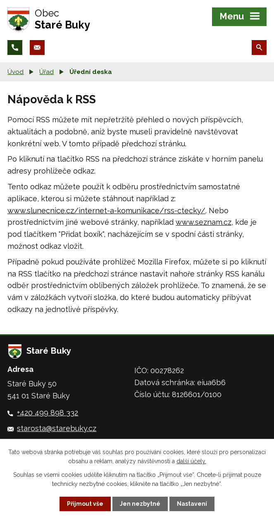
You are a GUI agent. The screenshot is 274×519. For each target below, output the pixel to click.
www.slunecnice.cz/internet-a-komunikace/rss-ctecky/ (106, 210)
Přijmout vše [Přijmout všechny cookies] (85, 503)
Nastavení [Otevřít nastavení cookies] (192, 503)
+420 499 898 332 (47, 412)
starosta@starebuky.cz (56, 428)
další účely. (191, 461)
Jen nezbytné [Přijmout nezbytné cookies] (140, 503)
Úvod (15, 72)
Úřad (46, 72)
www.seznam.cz (203, 222)
